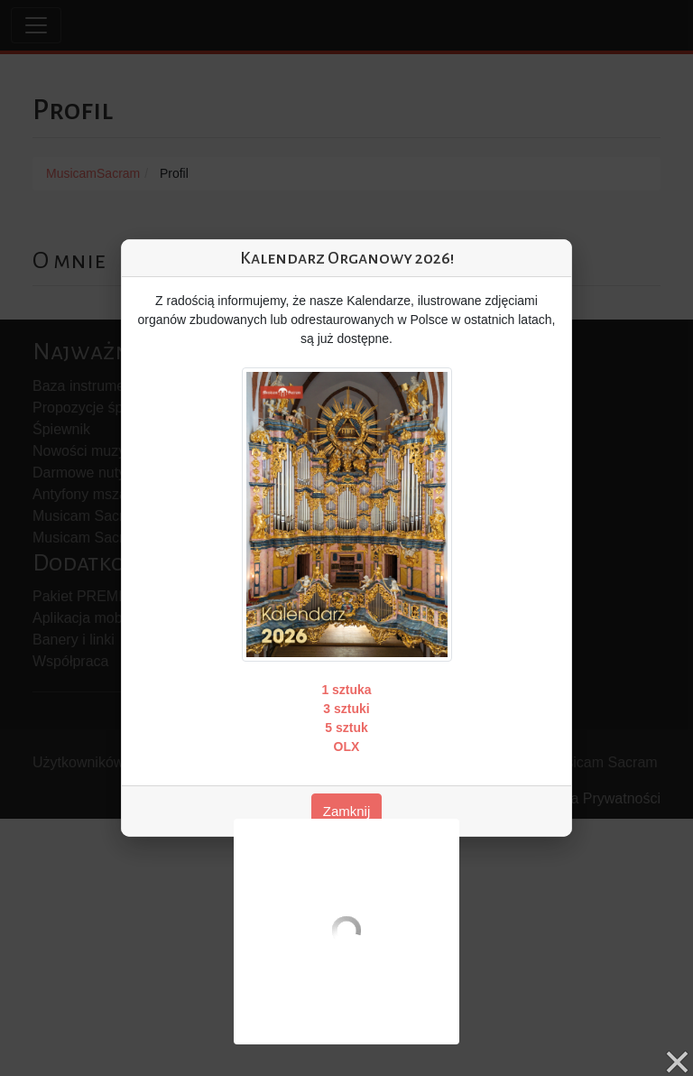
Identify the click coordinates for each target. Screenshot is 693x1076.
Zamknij (347, 811)
